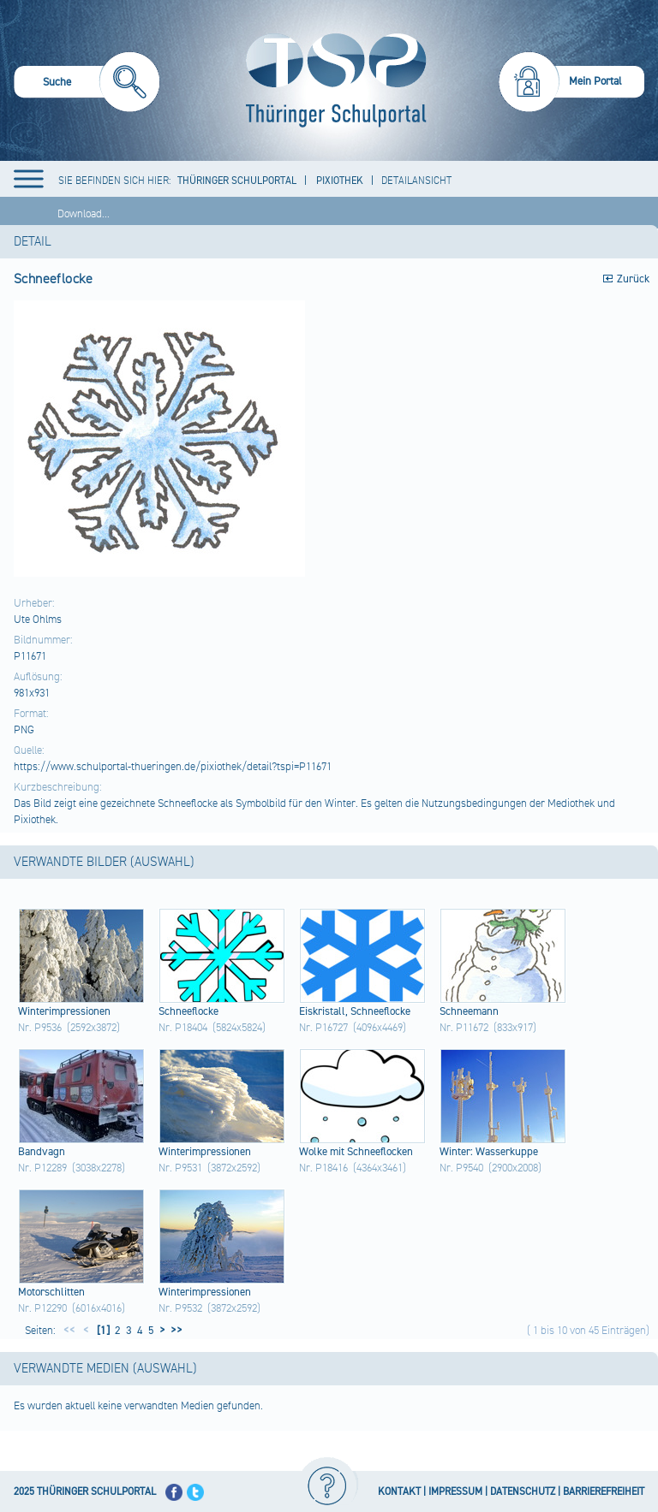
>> (173, 1330)
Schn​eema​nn (469, 1011)
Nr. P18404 (183, 1028)
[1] (102, 1330)
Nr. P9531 (180, 1168)
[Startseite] (332, 80)
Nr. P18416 (323, 1168)
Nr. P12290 (42, 1308)
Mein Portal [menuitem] (595, 81)
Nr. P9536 (40, 1028)
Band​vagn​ (41, 1152)
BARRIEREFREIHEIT (603, 1491)
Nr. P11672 (464, 1028)
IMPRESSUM (455, 1491)
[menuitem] (87, 84)
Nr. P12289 (42, 1168)
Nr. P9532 (180, 1308)
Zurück (633, 279)
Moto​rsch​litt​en (51, 1292)
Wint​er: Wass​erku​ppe (489, 1152)
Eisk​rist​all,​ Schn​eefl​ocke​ (354, 1011)
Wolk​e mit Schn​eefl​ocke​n (356, 1152)
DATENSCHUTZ (522, 1491)
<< (69, 1330)
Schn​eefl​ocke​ (188, 1011)
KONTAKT (399, 1491)
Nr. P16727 (323, 1028)
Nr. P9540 (461, 1168)
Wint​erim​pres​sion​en (64, 1011)
